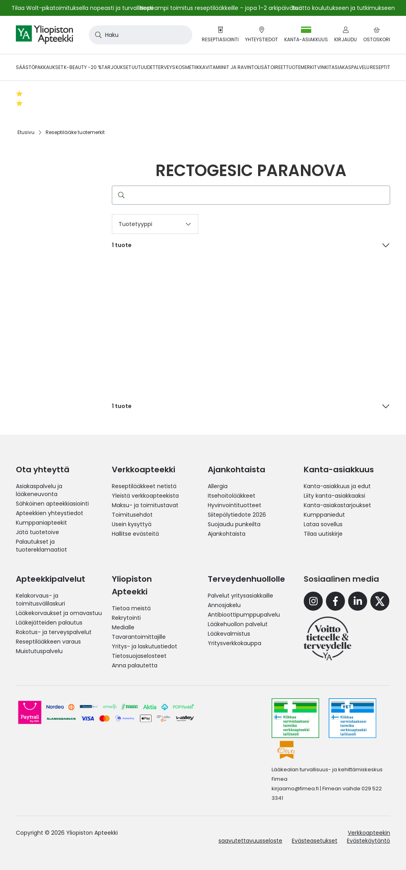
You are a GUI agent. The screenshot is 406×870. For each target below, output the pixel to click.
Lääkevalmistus (229, 634)
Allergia (218, 486)
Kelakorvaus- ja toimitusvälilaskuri (40, 599)
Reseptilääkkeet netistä (144, 486)
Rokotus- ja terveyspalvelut (54, 632)
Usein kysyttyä (131, 524)
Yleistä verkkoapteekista (145, 496)
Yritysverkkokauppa (234, 643)
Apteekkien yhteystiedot (49, 513)
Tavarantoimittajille (139, 637)
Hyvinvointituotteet (234, 505)
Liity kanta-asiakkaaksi (334, 496)
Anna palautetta (134, 665)
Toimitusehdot (132, 515)
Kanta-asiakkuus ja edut (337, 486)
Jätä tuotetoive (37, 532)
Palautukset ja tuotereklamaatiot (41, 546)
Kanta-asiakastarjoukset (337, 505)
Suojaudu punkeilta (234, 524)
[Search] (97, 34)
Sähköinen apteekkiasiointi (52, 504)
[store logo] (44, 34)
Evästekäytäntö (368, 841)
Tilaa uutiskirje (323, 534)
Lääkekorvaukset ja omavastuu (59, 613)
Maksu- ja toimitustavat (145, 505)
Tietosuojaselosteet (139, 656)
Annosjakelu (224, 605)
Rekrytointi (126, 618)
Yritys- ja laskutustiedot (144, 646)
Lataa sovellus (323, 524)
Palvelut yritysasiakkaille (240, 596)
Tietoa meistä (131, 608)
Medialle (123, 627)
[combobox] (140, 34)
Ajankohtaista (226, 534)
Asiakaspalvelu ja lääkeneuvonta (39, 490)
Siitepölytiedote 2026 (237, 515)
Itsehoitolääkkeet (231, 496)
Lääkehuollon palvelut (238, 624)
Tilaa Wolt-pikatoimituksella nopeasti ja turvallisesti (82, 8)
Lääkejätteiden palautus (49, 623)
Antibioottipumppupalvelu (244, 615)
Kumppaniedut (324, 515)
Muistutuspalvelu (39, 651)
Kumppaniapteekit (41, 523)
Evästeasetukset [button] (314, 841)
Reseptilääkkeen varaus (48, 642)
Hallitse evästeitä (135, 534)
